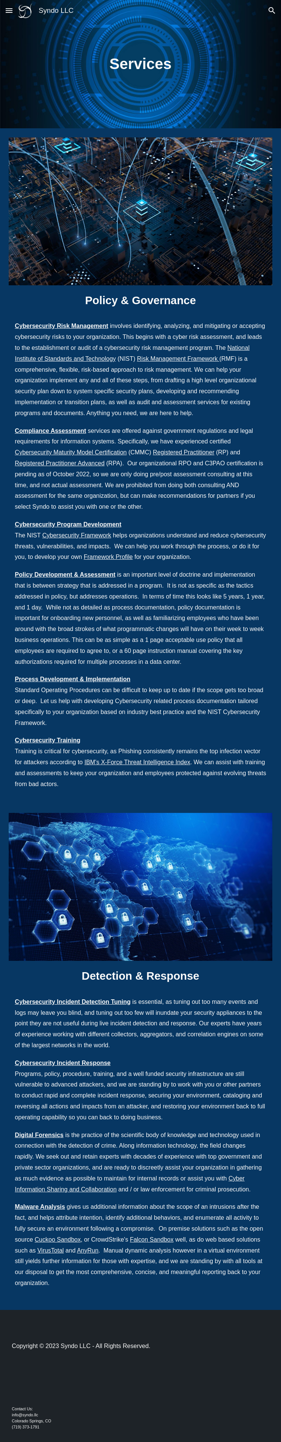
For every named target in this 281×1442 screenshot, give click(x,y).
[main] (140, 64)
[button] (9, 10)
